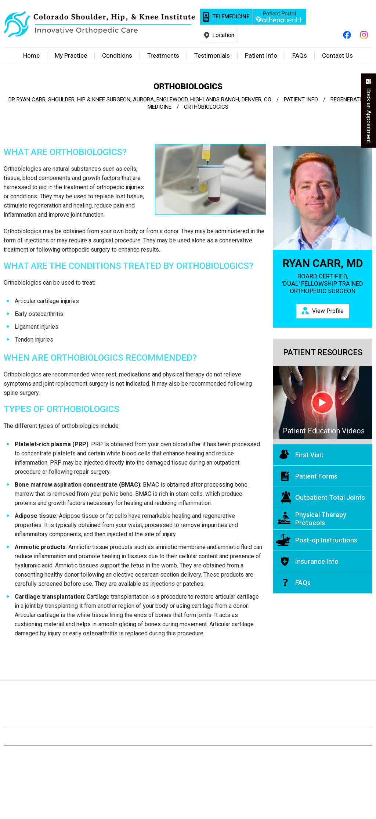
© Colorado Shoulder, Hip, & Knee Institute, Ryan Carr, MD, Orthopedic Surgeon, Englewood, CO (188, 763)
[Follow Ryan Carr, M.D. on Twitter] (171, 711)
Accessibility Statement (322, 736)
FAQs (303, 583)
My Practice (71, 55)
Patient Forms (316, 476)
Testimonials (212, 55)
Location (223, 35)
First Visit (309, 455)
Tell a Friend (219, 736)
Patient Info (261, 55)
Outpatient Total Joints (330, 497)
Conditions (117, 55)
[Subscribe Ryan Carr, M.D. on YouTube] (188, 711)
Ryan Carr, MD (322, 263)
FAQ (299, 55)
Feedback (176, 736)
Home (31, 55)
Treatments (163, 55)
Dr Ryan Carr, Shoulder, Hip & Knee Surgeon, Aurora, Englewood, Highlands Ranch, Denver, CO (139, 99)
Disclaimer (67, 736)
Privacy (104, 736)
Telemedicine (230, 16)
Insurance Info (317, 561)
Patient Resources (322, 352)
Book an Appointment (368, 115)
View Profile (328, 310)
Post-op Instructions (326, 540)
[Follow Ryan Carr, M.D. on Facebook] (347, 34)
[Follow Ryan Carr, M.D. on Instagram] (363, 34)
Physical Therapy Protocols (320, 519)
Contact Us (337, 55)
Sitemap (139, 736)
